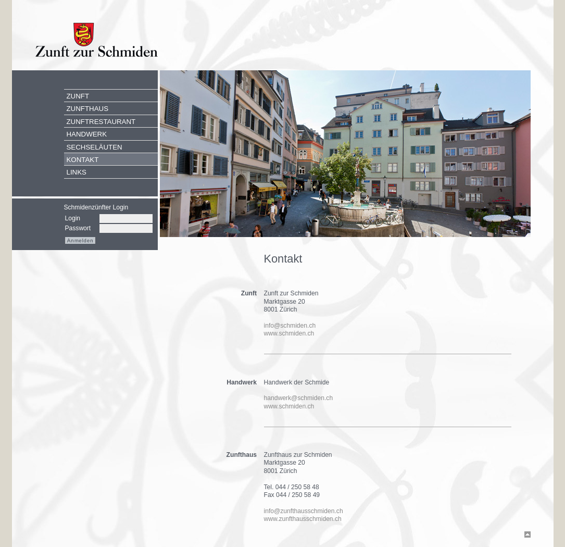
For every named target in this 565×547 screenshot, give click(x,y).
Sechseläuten (94, 147)
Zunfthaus (88, 109)
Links (76, 172)
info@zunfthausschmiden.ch (303, 511)
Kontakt (83, 160)
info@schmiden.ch (290, 325)
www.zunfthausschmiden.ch (303, 519)
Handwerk (87, 134)
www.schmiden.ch (289, 333)
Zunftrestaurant (101, 122)
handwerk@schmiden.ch (298, 398)
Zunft (78, 96)
